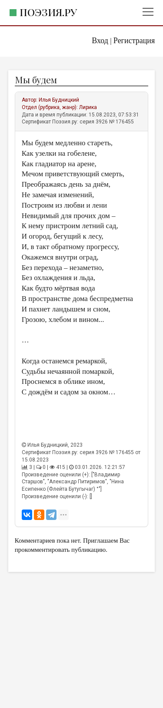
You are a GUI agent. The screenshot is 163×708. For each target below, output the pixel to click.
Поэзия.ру (48, 12)
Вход (100, 40)
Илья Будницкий (59, 100)
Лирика (88, 107)
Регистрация (134, 40)
